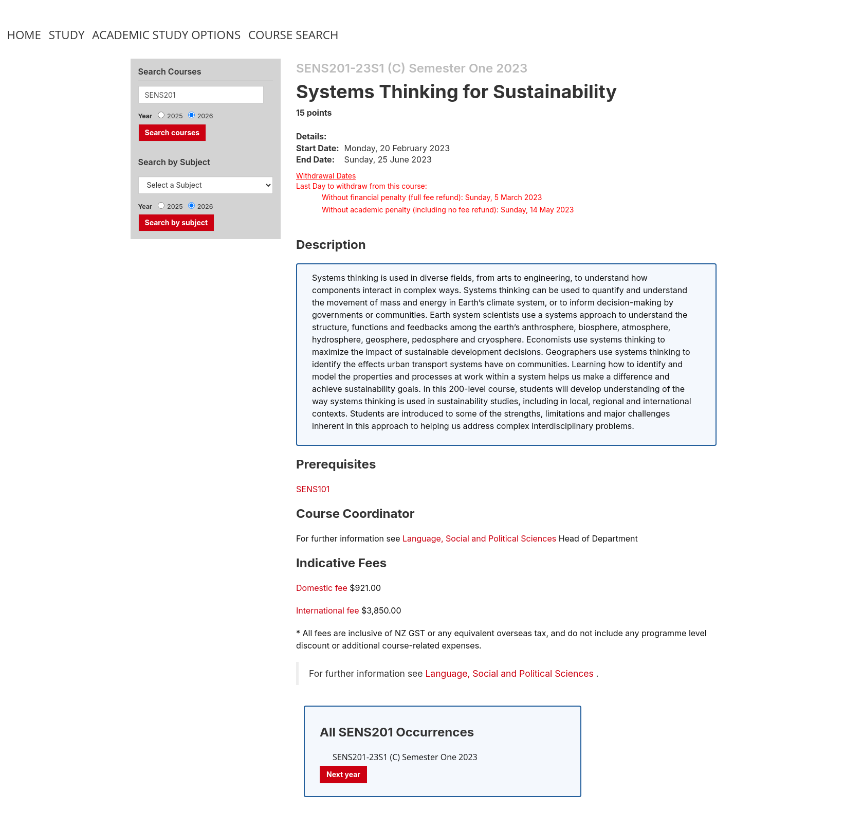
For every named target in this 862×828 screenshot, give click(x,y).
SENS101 (312, 489)
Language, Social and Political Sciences (479, 538)
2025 (175, 116)
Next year (343, 774)
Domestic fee (321, 588)
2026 (205, 116)
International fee (327, 610)
